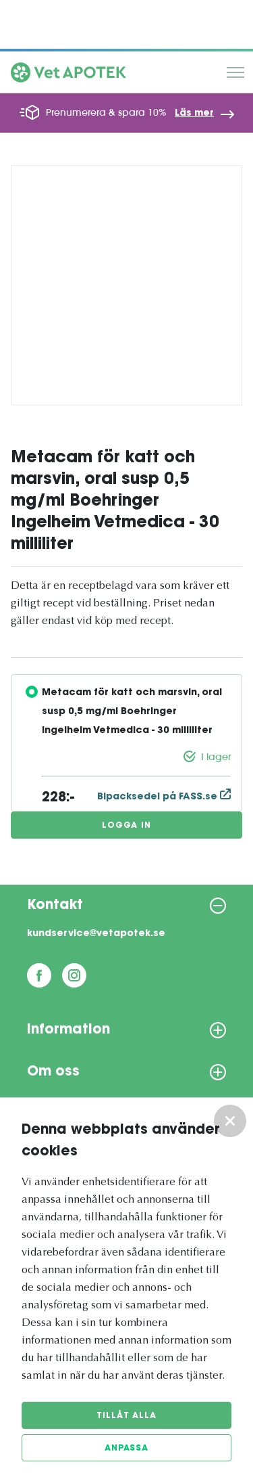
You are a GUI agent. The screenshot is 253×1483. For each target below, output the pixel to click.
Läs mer (194, 113)
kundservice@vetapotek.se (96, 934)
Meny (235, 72)
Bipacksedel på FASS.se (164, 797)
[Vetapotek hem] (68, 75)
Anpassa (126, 1448)
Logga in (126, 826)
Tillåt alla (126, 1416)
